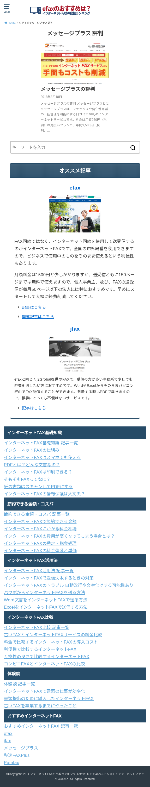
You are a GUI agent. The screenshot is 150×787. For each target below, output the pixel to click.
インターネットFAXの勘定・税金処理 (40, 543)
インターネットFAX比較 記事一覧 (36, 627)
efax (74, 188)
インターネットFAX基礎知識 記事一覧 (41, 442)
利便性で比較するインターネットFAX (40, 649)
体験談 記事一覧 (19, 684)
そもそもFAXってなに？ (27, 479)
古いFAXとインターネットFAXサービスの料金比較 (53, 634)
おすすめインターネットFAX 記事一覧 (41, 726)
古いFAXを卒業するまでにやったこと (40, 705)
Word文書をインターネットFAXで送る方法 (45, 599)
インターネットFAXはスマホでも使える (42, 457)
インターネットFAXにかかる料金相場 (40, 528)
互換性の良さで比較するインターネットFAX (46, 656)
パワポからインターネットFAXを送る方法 (44, 592)
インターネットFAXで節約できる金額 (40, 521)
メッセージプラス (21, 748)
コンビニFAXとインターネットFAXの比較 (44, 664)
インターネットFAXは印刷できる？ (38, 472)
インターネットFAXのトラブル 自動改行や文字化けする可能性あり (69, 585)
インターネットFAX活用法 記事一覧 (39, 570)
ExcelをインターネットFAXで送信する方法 (46, 607)
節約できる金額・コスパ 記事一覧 (36, 514)
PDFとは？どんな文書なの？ (32, 464)
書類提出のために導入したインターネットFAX (49, 698)
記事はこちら (34, 307)
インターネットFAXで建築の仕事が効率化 (44, 691)
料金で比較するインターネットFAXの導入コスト (51, 642)
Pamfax (11, 762)
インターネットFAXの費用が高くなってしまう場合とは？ (59, 536)
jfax (75, 329)
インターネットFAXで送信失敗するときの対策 (49, 578)
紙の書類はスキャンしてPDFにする (38, 486)
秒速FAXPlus (17, 755)
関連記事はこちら (38, 316)
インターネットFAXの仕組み (31, 450)
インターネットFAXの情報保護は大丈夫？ (44, 494)
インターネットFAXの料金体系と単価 (40, 550)
